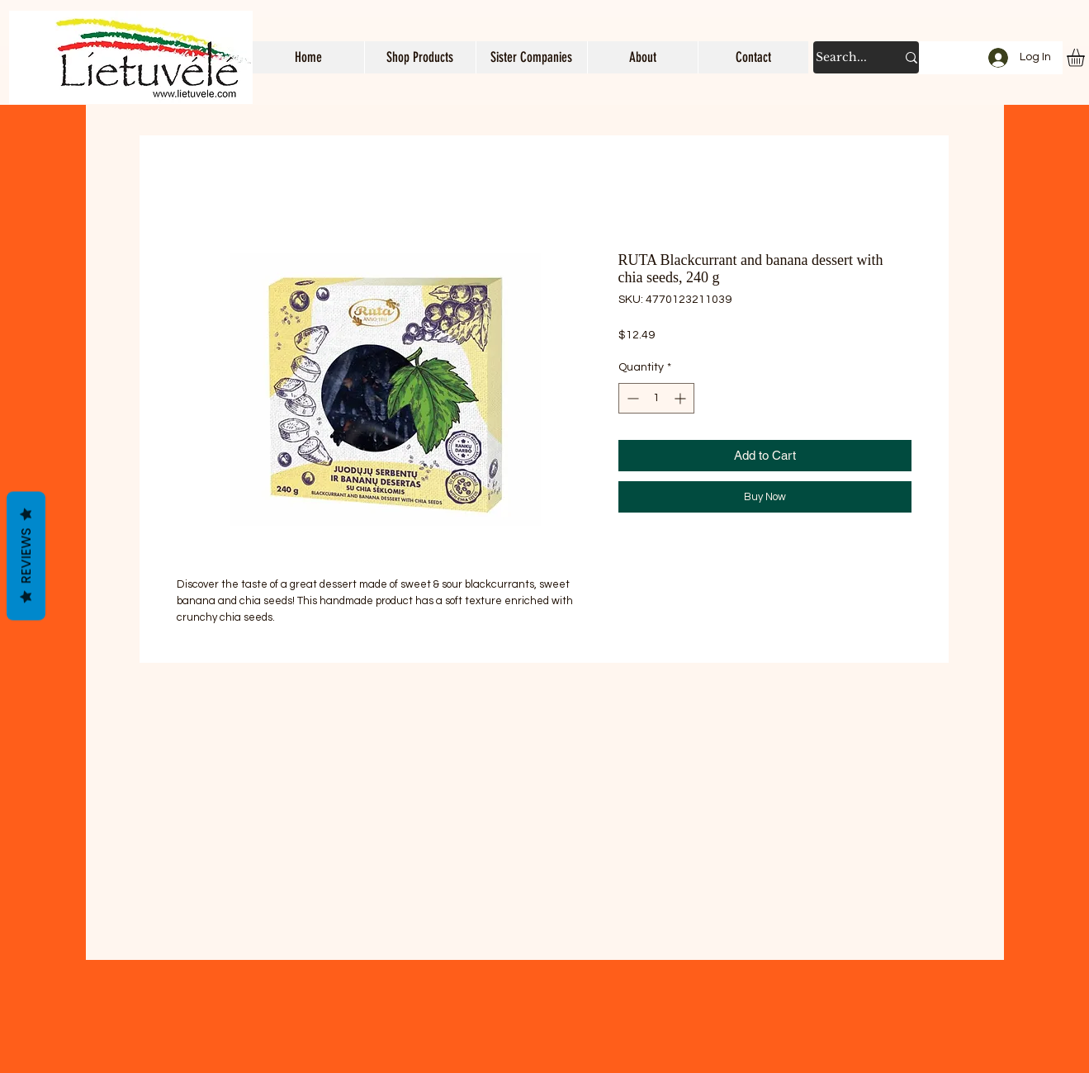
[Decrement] (631, 398)
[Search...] (843, 57)
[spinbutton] (656, 398)
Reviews (26, 556)
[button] (420, 57)
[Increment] (681, 398)
